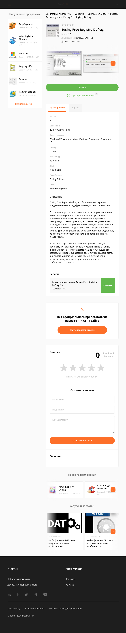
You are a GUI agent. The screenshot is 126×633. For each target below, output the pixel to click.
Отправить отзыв (82, 440)
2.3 (66, 34)
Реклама (70, 584)
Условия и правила (34, 608)
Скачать (82, 87)
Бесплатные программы (58, 13)
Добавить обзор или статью (22, 584)
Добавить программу (19, 578)
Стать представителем (82, 329)
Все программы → (24, 103)
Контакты (71, 578)
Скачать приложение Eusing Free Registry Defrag (74, 284)
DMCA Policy (14, 608)
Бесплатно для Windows (82, 38)
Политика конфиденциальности (65, 608)
